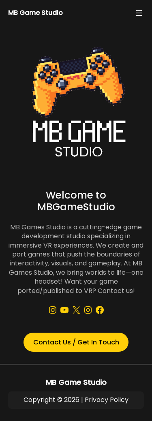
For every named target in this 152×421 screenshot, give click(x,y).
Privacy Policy (106, 399)
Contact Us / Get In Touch (76, 342)
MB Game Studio (35, 12)
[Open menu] (139, 13)
